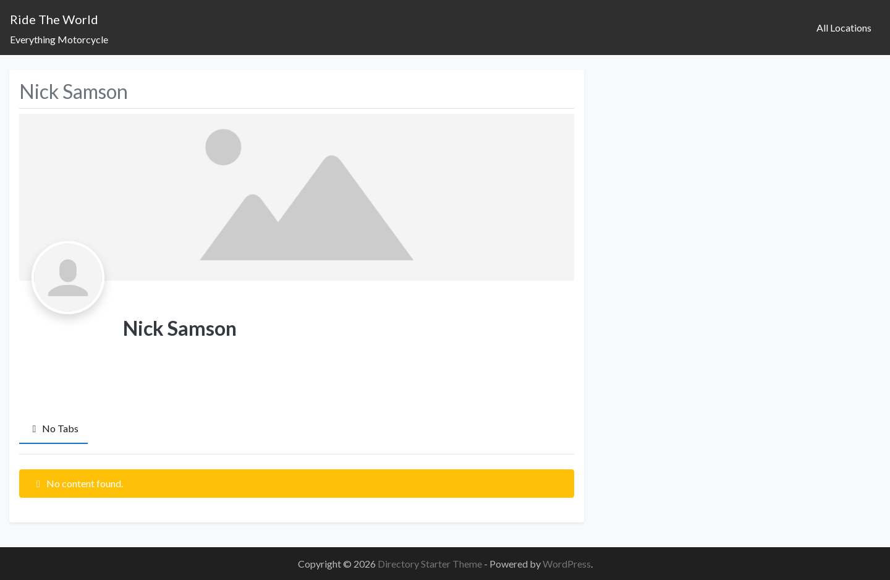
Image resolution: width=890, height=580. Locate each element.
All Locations (843, 27)
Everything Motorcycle (59, 39)
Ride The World (54, 19)
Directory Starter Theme (431, 563)
